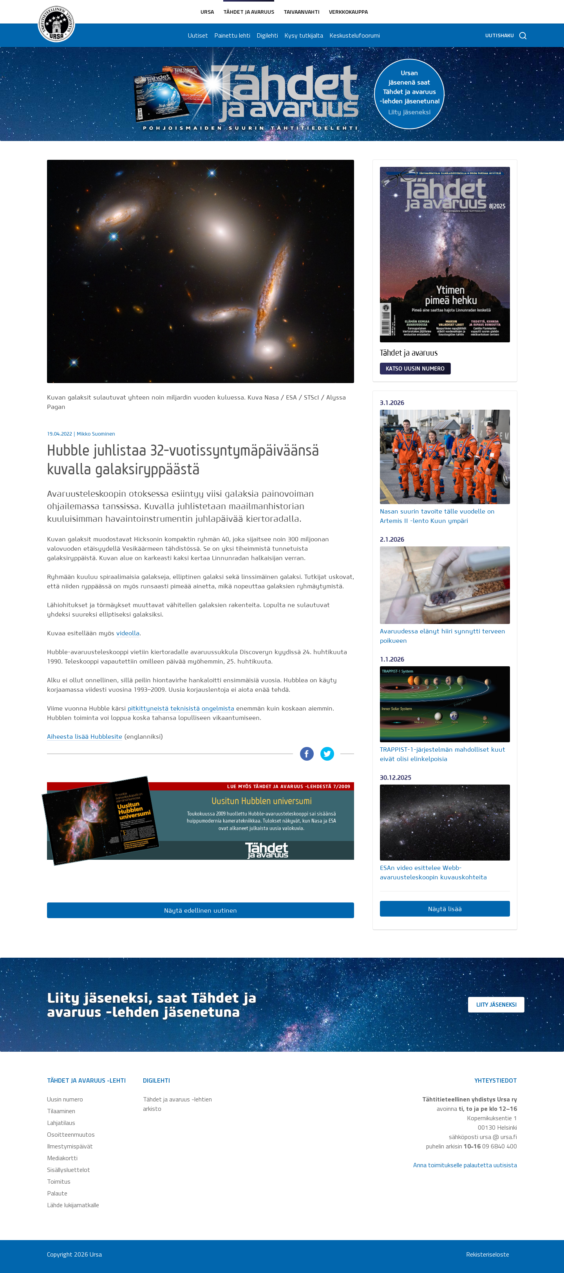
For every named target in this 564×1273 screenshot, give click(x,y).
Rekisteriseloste (487, 1254)
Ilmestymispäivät (70, 1146)
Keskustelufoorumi (354, 35)
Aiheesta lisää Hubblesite (84, 736)
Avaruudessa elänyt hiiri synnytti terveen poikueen (442, 635)
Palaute (57, 1193)
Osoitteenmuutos (71, 1134)
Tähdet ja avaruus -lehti (86, 1080)
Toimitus (58, 1181)
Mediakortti (62, 1158)
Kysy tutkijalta (303, 35)
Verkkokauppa (348, 11)
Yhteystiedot (496, 1080)
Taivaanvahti (302, 11)
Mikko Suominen (96, 433)
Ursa (207, 11)
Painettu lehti (232, 35)
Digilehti (267, 35)
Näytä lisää (445, 909)
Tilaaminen (61, 1111)
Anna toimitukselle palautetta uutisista (465, 1165)
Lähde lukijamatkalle (73, 1205)
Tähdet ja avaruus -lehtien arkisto (177, 1103)
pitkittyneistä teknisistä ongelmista (181, 708)
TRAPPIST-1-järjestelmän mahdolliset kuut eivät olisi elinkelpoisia (442, 754)
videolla (127, 633)
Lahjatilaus (61, 1122)
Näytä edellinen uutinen (200, 910)
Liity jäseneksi (501, 1004)
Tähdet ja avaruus (248, 11)
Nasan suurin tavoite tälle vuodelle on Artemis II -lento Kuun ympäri (437, 515)
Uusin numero (65, 1099)
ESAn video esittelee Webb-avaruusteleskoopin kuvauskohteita (433, 872)
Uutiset (198, 35)
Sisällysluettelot (68, 1169)
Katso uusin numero (415, 368)
